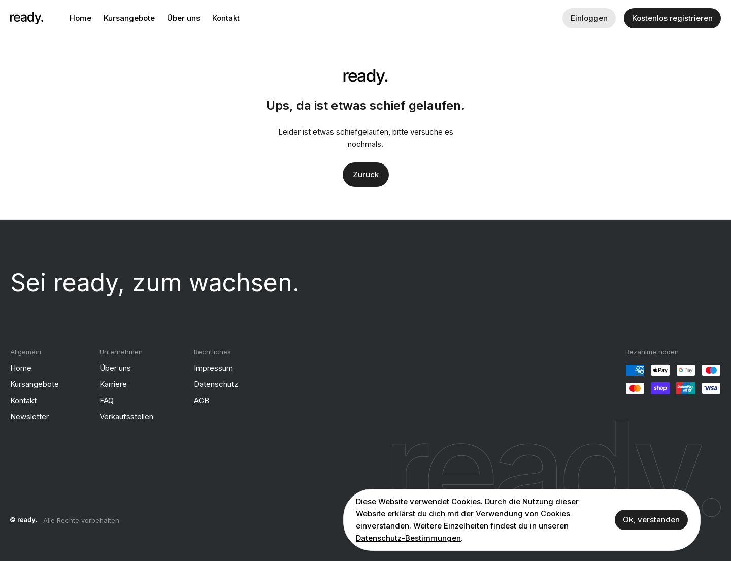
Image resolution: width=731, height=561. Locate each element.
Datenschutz (216, 384)
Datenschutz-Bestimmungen (408, 538)
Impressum (213, 368)
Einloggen (589, 18)
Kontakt (226, 18)
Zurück (366, 174)
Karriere (113, 384)
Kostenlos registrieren (672, 18)
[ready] (26, 18)
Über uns (183, 18)
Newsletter (29, 416)
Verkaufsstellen (126, 416)
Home (80, 18)
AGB (201, 400)
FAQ (106, 400)
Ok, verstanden (651, 519)
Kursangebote (129, 18)
